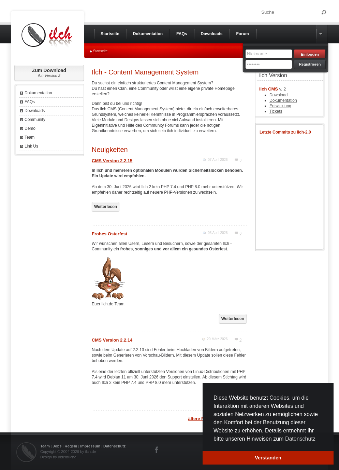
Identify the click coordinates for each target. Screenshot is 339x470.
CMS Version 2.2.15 (112, 160)
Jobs (57, 446)
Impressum (90, 446)
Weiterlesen (105, 206)
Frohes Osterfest (109, 233)
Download (278, 95)
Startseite (100, 51)
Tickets (275, 111)
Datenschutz (114, 446)
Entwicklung (280, 105)
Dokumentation (38, 93)
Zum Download (49, 73)
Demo (30, 128)
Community (35, 119)
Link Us (31, 146)
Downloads (35, 110)
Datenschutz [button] (300, 439)
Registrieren (310, 64)
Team (29, 137)
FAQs (30, 101)
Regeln (71, 446)
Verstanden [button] (268, 457)
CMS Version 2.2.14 (112, 340)
